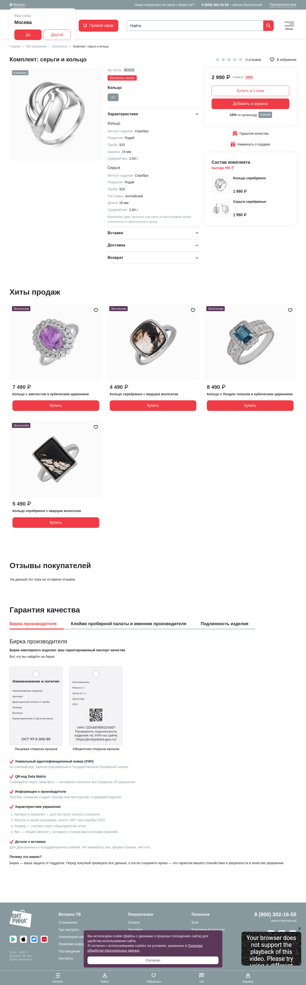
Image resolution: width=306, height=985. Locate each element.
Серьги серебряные (249, 202)
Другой (57, 35)
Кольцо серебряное (249, 178)
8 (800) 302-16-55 (215, 5)
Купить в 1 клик (250, 91)
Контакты (66, 958)
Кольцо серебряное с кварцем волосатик (144, 394)
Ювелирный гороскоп (208, 930)
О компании (68, 922)
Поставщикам (69, 951)
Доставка (135, 930)
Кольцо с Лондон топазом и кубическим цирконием (250, 394)
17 (113, 97)
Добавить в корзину (250, 104)
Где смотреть (69, 930)
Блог (195, 922)
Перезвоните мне (282, 4)
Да (28, 35)
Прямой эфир (98, 25)
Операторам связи (73, 937)
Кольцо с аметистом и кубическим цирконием (50, 394)
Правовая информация (77, 944)
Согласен (153, 960)
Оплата (133, 922)
